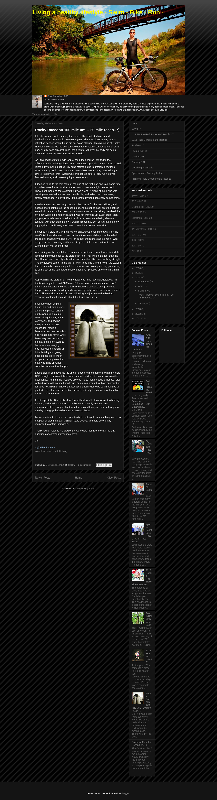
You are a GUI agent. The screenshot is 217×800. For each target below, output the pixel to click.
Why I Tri (136, 128)
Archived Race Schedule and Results (151, 178)
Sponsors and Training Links (147, 173)
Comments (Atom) (85, 488)
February (143, 290)
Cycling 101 (138, 156)
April (141, 286)
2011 (138, 318)
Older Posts (114, 477)
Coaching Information (143, 167)
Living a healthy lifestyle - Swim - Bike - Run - (98, 12)
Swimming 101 (139, 151)
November (144, 281)
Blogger (125, 793)
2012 (138, 313)
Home (78, 477)
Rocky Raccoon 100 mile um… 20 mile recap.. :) (77, 130)
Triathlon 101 (138, 145)
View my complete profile (44, 114)
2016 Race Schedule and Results (149, 139)
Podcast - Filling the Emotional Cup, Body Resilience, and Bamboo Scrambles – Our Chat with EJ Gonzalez (142, 395)
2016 (138, 268)
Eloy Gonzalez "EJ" (57, 96)
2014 (138, 277)
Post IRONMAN (149, 616)
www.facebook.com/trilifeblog (51, 451)
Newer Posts (42, 477)
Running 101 (138, 162)
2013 (138, 309)
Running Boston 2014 (149, 490)
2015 (138, 273)
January (142, 303)
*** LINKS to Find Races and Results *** (153, 134)
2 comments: (85, 465)
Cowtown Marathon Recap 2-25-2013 (142, 743)
